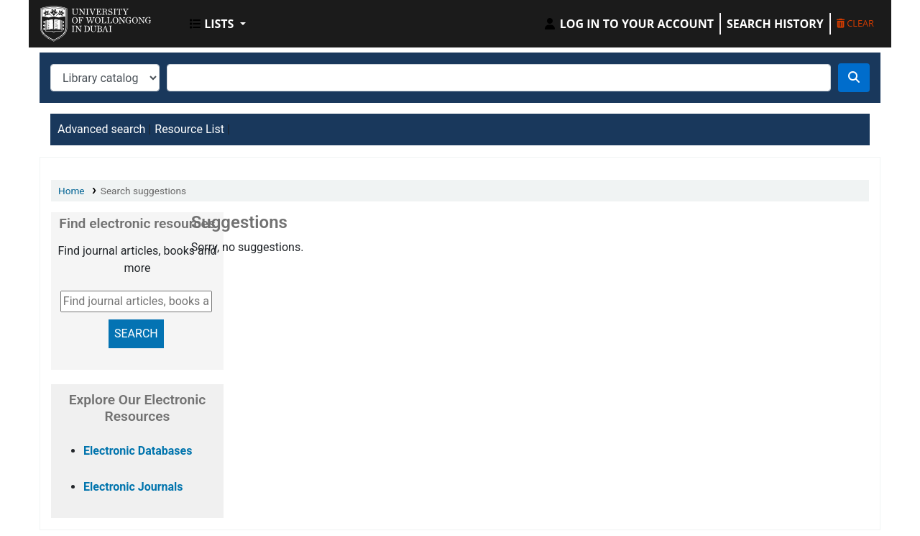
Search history (775, 24)
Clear (855, 23)
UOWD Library (76, 20)
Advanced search (101, 129)
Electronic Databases (137, 451)
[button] (218, 23)
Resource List (189, 129)
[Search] (854, 77)
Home (71, 190)
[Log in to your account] (628, 23)
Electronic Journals (133, 487)
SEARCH (136, 333)
